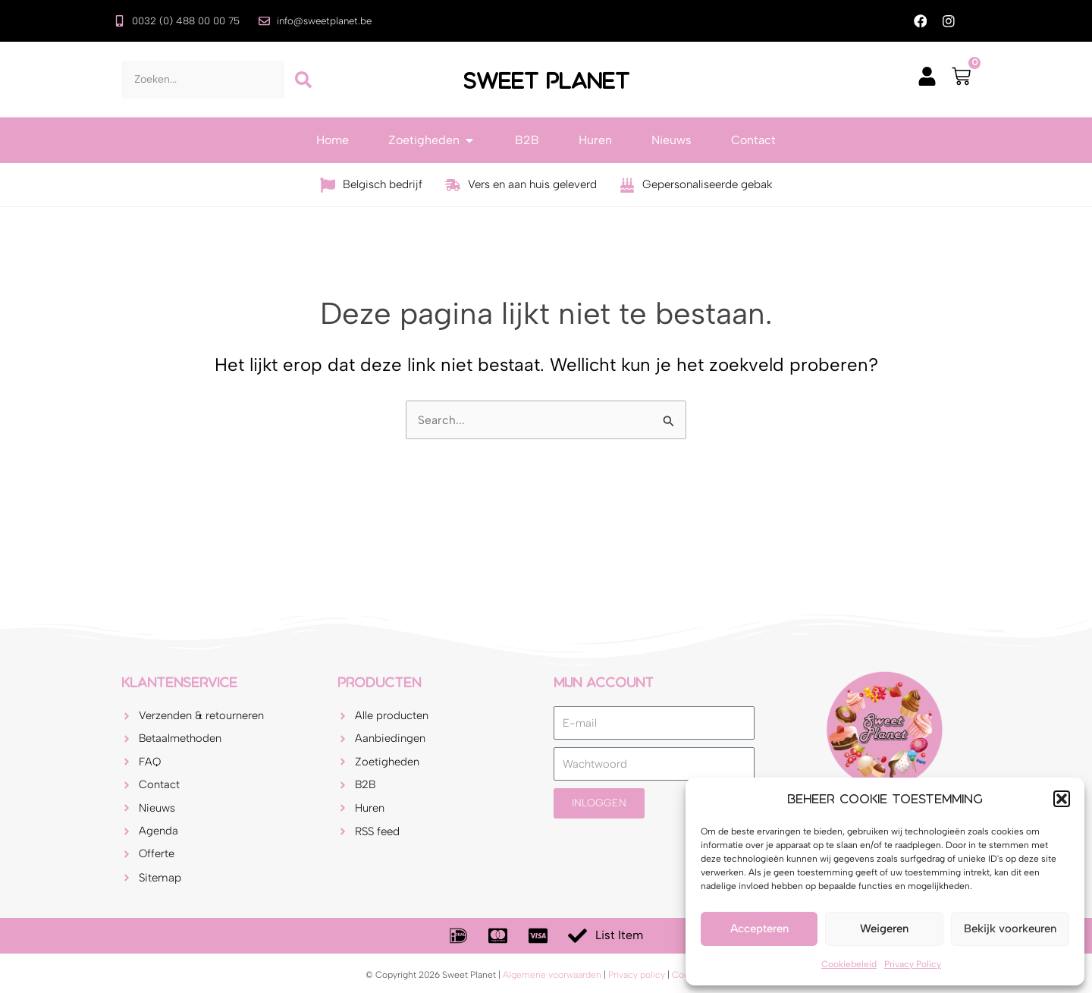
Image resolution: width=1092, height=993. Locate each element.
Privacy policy (636, 974)
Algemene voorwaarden (552, 974)
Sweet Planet (546, 80)
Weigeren (884, 928)
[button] (1061, 798)
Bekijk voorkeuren (1010, 928)
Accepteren (759, 928)
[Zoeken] (303, 80)
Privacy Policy (912, 964)
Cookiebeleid (849, 964)
